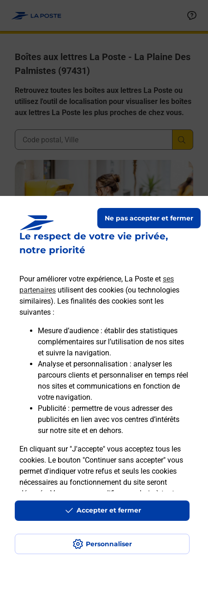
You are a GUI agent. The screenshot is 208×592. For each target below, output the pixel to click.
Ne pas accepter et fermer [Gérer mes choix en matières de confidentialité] (149, 218)
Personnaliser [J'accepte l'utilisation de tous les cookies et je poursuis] (109, 544)
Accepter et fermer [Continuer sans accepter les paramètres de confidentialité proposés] (109, 510)
